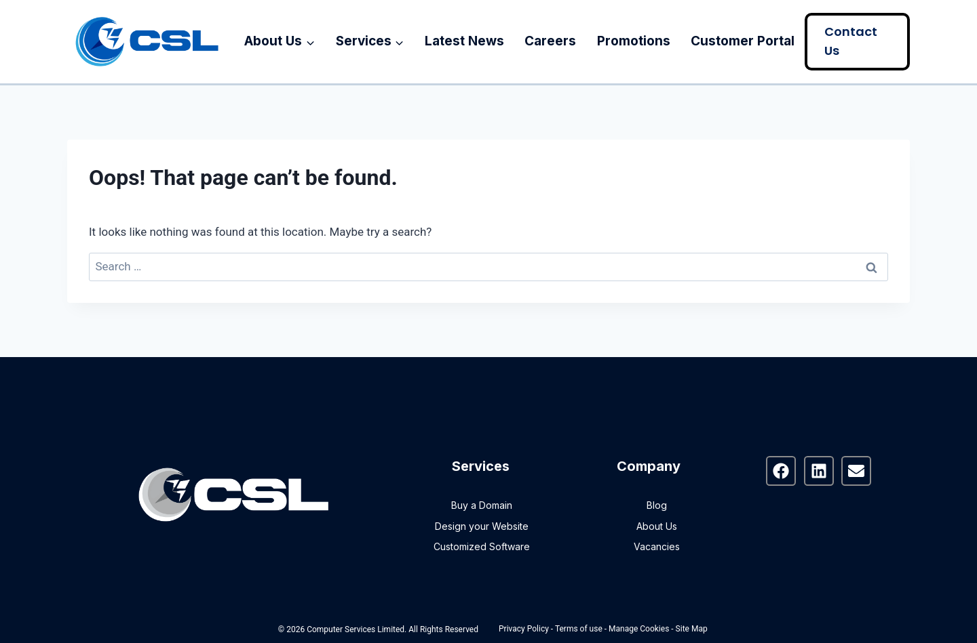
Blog (657, 505)
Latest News (464, 41)
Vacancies (657, 546)
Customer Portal (742, 41)
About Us (656, 526)
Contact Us (850, 41)
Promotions (633, 41)
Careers (550, 41)
